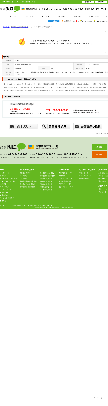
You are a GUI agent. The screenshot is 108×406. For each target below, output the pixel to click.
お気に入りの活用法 (102, 21)
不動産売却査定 (84, 178)
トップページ (4, 173)
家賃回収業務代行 (65, 181)
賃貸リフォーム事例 (66, 187)
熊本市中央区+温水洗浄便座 (64, 84)
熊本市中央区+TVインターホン (66, 87)
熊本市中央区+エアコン (28, 87)
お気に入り (101, 2)
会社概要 (3, 176)
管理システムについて (67, 178)
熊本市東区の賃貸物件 (27, 187)
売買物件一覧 (83, 173)
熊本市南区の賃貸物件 (47, 173)
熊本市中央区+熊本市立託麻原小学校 (67, 90)
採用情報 (3, 184)
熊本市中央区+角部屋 (99, 84)
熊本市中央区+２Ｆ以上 (47, 90)
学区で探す (23, 176)
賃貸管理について (65, 173)
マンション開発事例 (7, 198)
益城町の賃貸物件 (46, 181)
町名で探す (23, 178)
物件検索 (88, 2)
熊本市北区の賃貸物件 (27, 184)
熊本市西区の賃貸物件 (47, 176)
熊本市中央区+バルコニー (11, 87)
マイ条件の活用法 (87, 21)
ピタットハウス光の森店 (8, 178)
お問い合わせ (4, 195)
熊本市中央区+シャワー (29, 84)
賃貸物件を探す (25, 173)
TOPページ (6, 27)
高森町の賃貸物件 (46, 178)
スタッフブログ (5, 189)
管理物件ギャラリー (66, 184)
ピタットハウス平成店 (8, 181)
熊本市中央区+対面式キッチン (83, 84)
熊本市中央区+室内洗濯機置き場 (13, 90)
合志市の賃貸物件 (46, 190)
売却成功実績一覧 (85, 176)
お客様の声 (4, 192)
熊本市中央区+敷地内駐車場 (98, 87)
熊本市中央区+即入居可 (32, 90)
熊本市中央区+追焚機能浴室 (46, 84)
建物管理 (62, 176)
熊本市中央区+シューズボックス (46, 87)
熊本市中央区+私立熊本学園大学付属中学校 (92, 90)
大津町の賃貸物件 (46, 184)
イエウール (102, 192)
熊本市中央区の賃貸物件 (28, 181)
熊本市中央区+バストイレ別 (12, 84)
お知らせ (3, 201)
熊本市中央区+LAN (82, 87)
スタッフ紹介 (4, 187)
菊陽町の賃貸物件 (46, 187)
